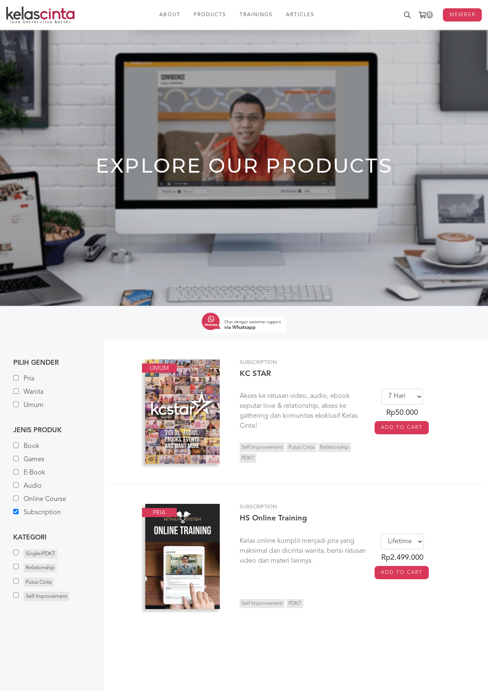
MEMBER (463, 14)
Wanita (28, 391)
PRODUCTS (210, 14)
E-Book (29, 472)
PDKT (247, 458)
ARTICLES (300, 14)
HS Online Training (273, 518)
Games (28, 459)
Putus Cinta (301, 447)
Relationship (334, 447)
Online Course (39, 499)
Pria (23, 378)
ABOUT (169, 14)
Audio (27, 485)
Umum (28, 405)
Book (26, 446)
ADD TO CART (402, 427)
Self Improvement (262, 447)
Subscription (37, 512)
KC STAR (255, 374)
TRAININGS (256, 14)
